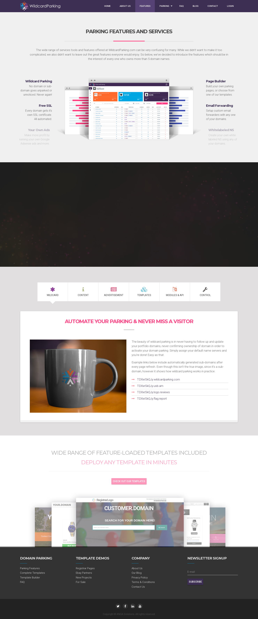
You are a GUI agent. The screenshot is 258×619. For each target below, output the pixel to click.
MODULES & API (174, 292)
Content (83, 292)
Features (145, 6)
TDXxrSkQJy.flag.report (152, 398)
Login (230, 6)
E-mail (191, 571)
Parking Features (30, 568)
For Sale (81, 582)
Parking (164, 6)
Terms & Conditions (143, 582)
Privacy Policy (140, 577)
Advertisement (113, 292)
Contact (212, 6)
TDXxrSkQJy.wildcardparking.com (158, 379)
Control (205, 292)
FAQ (181, 6)
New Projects (84, 577)
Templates (144, 292)
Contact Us (138, 586)
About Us (125, 6)
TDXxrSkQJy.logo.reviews (153, 392)
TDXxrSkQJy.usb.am (150, 386)
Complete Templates (32, 572)
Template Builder (30, 577)
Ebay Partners (84, 572)
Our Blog (137, 572)
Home (107, 6)
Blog (195, 6)
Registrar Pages (85, 568)
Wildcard (52, 292)
